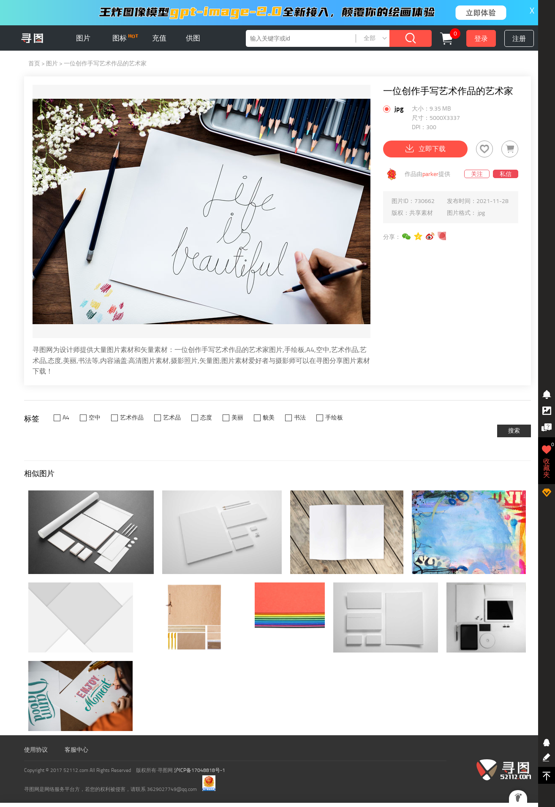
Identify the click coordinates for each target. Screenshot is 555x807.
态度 (206, 417)
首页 (34, 63)
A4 (66, 417)
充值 (159, 38)
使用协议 (36, 749)
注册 (519, 39)
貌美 (269, 417)
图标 (125, 38)
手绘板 (334, 417)
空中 (95, 417)
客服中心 (76, 749)
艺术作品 (132, 417)
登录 (481, 39)
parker (430, 174)
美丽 (237, 417)
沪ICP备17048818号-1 (199, 770)
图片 (83, 38)
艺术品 (172, 417)
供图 (193, 38)
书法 (300, 417)
